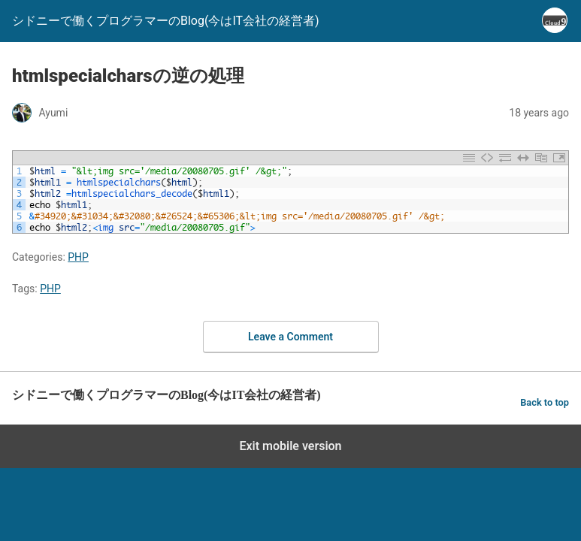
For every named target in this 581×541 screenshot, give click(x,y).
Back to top (544, 402)
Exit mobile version (290, 446)
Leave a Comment (290, 337)
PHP (78, 257)
